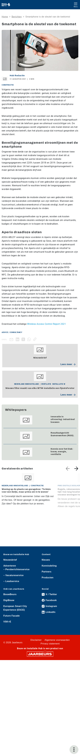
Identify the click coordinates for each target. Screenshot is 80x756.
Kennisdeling (49, 566)
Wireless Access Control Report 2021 (46, 324)
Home (5, 16)
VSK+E (7, 621)
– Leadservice (11, 581)
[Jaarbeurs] (40, 654)
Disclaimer (36, 640)
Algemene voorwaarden (57, 640)
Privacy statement (50, 643)
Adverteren (9, 566)
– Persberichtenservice (16, 569)
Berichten (17, 16)
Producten (48, 577)
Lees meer (68, 364)
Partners (46, 571)
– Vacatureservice (13, 575)
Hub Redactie (17, 75)
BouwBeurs (9, 594)
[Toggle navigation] (75, 4)
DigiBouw (8, 600)
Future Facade (11, 616)
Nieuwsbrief (10, 560)
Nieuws (46, 560)
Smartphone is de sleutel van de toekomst (47, 16)
